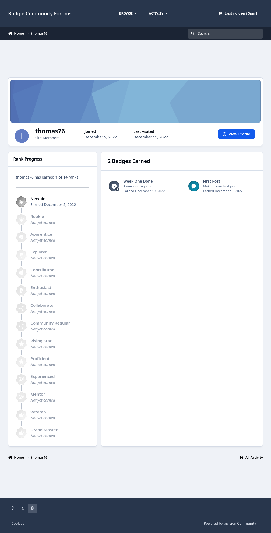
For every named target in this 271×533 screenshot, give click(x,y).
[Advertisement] (135, 58)
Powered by (230, 523)
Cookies (18, 523)
